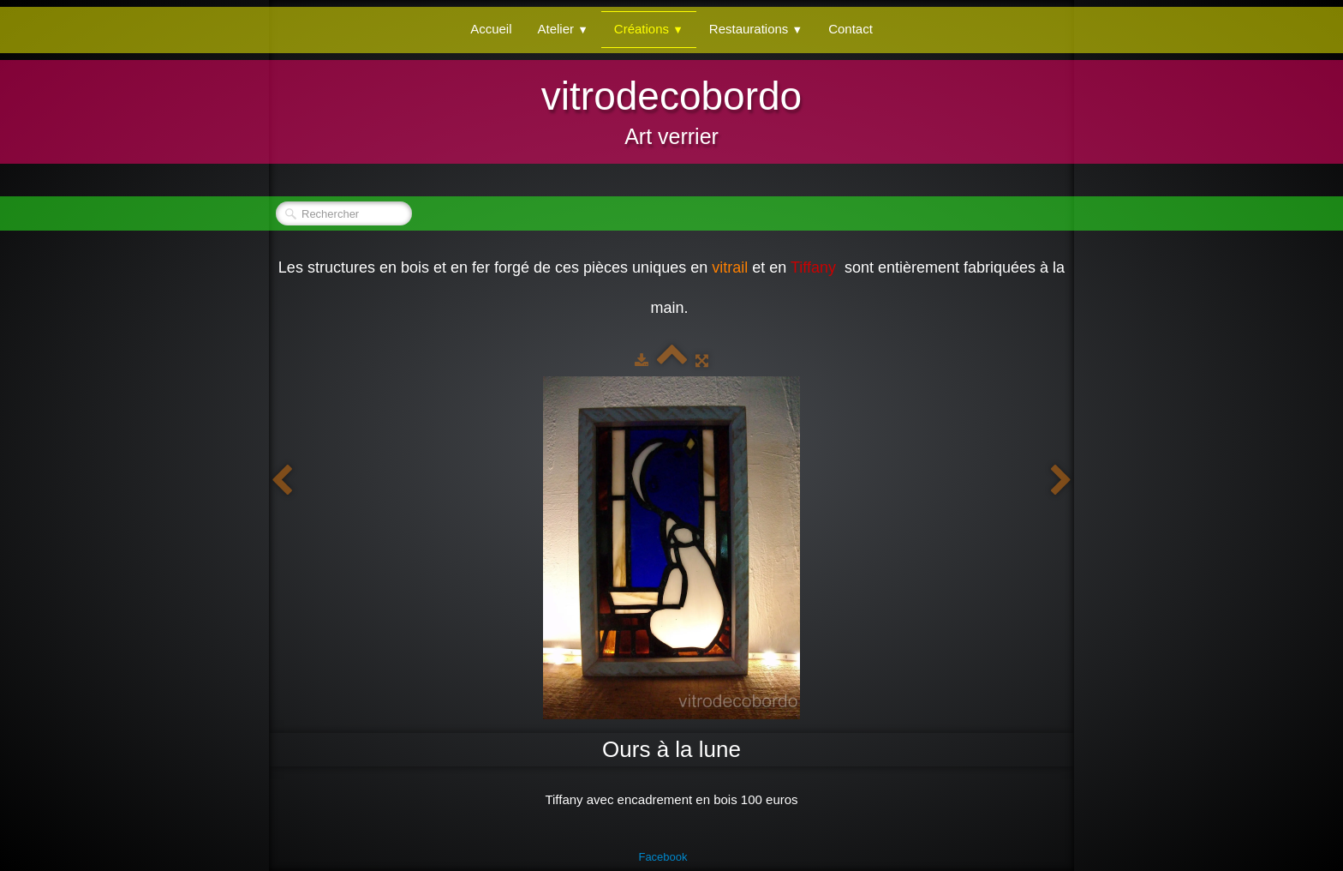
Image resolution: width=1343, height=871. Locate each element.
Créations (648, 28)
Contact (850, 28)
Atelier (563, 28)
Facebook (662, 856)
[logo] (671, 110)
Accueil (490, 28)
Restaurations (756, 28)
